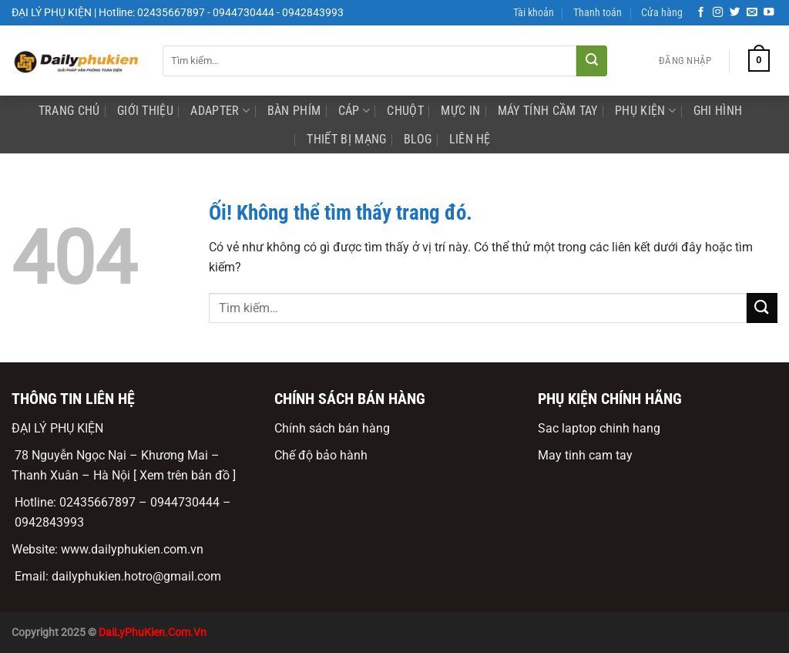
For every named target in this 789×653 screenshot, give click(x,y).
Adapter (220, 111)
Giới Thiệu (145, 110)
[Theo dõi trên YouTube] (769, 13)
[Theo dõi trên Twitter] (735, 13)
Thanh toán (597, 12)
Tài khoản (533, 12)
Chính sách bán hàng (332, 428)
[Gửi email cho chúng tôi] (752, 13)
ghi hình (718, 110)
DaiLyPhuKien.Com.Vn (152, 632)
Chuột (405, 110)
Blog (417, 139)
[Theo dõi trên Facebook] (701, 13)
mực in (460, 110)
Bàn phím (294, 110)
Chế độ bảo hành (321, 455)
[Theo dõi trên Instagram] (718, 13)
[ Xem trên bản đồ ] (184, 475)
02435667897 (97, 502)
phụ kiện (645, 111)
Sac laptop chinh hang (599, 428)
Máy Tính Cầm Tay (548, 110)
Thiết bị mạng (346, 139)
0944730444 (185, 502)
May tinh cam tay (585, 455)
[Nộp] (591, 60)
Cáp (354, 111)
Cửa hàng (662, 12)
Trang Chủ (69, 110)
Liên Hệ (470, 139)
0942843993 (49, 522)
